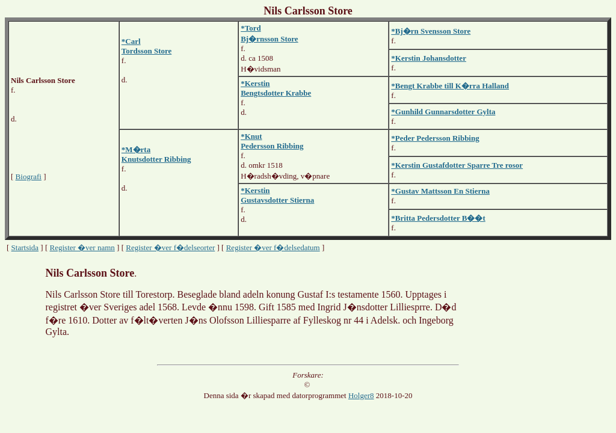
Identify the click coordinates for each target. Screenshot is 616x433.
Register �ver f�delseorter (170, 247)
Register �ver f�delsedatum (273, 247)
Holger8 (361, 395)
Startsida (25, 247)
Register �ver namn (82, 247)
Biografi (29, 176)
